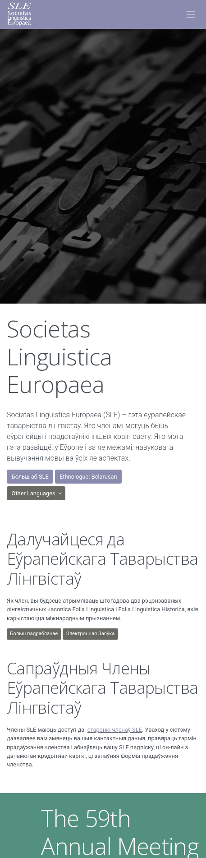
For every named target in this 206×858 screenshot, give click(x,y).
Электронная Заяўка (90, 634)
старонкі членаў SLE (114, 729)
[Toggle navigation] (190, 14)
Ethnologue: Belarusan (88, 476)
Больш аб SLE (30, 476)
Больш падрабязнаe (34, 634)
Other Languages (34, 493)
